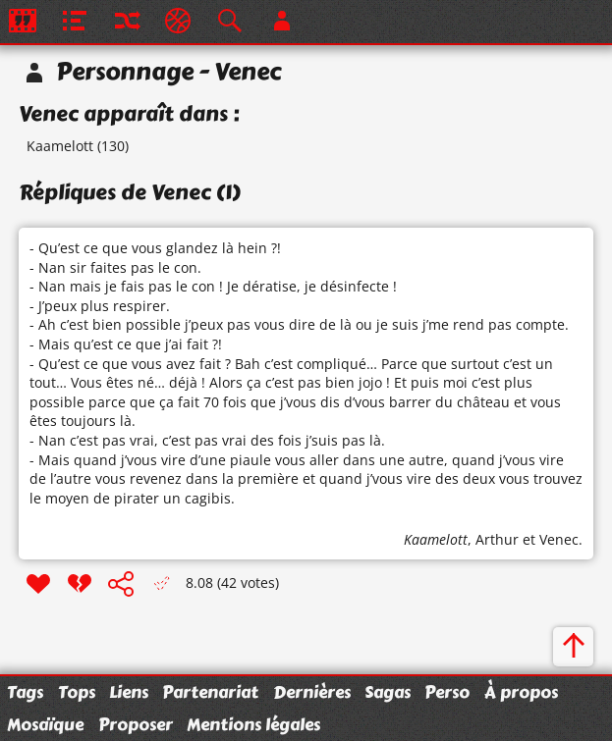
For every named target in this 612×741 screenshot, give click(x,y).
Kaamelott (60, 145)
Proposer (135, 724)
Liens (128, 692)
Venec (559, 539)
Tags (25, 692)
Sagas (387, 692)
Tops (76, 692)
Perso (447, 692)
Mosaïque (45, 724)
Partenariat (210, 692)
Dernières (312, 692)
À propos (521, 692)
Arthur (497, 539)
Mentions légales (253, 724)
